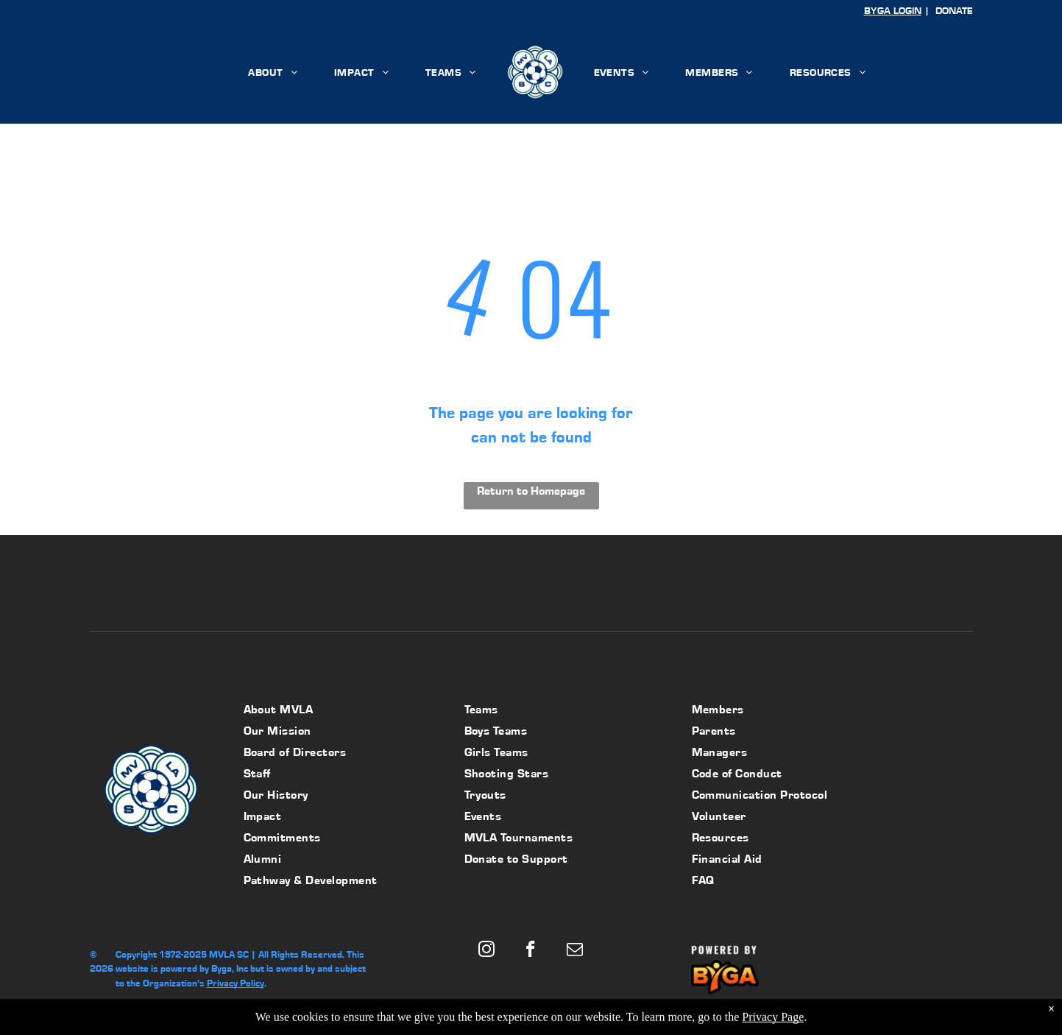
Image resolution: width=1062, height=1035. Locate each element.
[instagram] (487, 951)
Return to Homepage (531, 491)
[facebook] (531, 951)
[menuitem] (273, 72)
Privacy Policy (235, 983)
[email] (575, 951)
